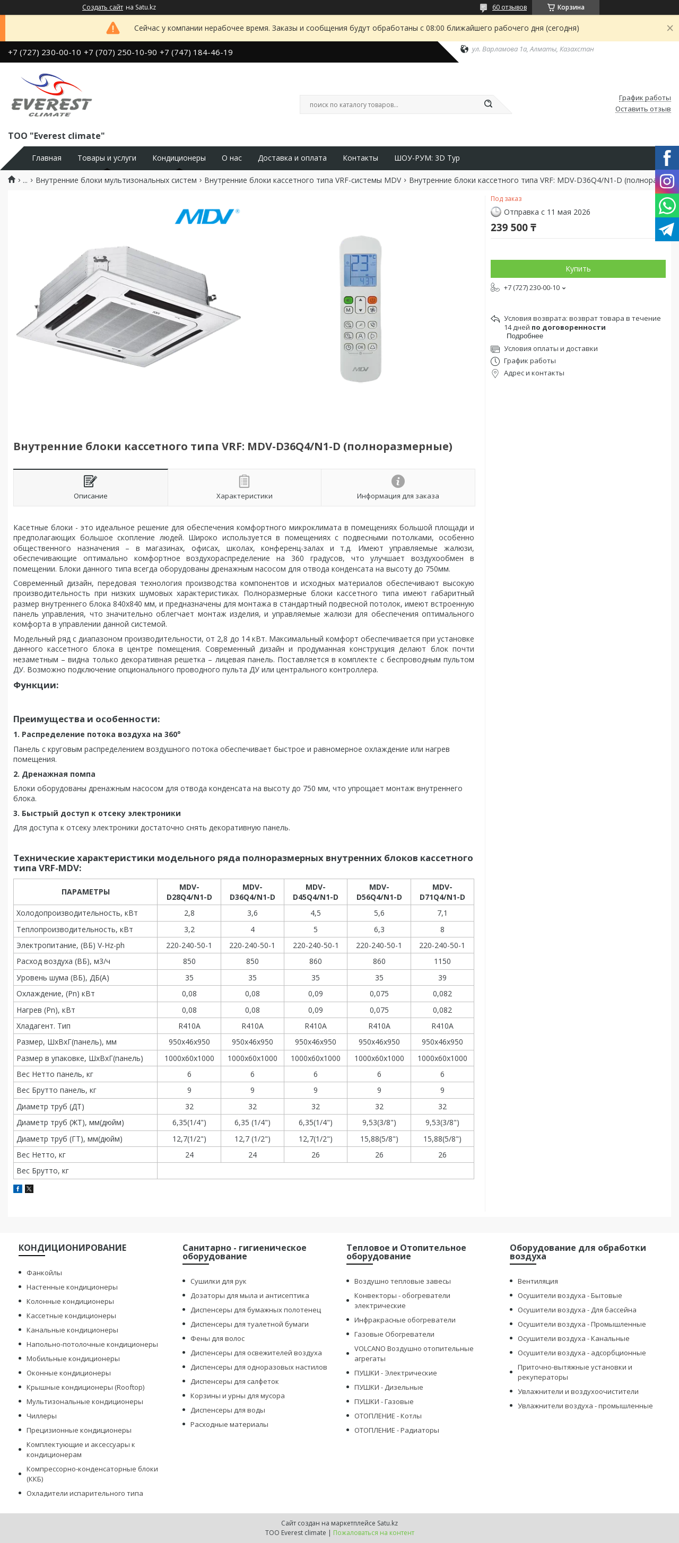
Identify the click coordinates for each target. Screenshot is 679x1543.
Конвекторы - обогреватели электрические (402, 1300)
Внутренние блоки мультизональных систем (116, 180)
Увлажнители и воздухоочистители (578, 1391)
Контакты (360, 158)
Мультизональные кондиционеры (85, 1401)
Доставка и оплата (292, 158)
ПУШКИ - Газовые (384, 1401)
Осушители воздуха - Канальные (574, 1338)
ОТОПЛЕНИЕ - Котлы (388, 1416)
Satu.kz (387, 1523)
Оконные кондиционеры (69, 1373)
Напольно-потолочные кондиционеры (92, 1344)
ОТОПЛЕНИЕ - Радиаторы (396, 1430)
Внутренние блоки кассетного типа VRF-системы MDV (302, 180)
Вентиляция (538, 1281)
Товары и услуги (106, 158)
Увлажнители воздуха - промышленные (585, 1405)
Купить (578, 269)
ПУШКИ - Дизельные (388, 1387)
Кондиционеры (179, 158)
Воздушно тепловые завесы (402, 1281)
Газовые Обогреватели (394, 1334)
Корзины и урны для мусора (237, 1395)
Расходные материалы (229, 1424)
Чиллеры (42, 1416)
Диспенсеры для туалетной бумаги (249, 1324)
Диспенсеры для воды (227, 1410)
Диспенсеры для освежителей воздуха (256, 1352)
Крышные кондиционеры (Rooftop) (85, 1387)
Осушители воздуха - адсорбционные (582, 1352)
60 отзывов (509, 7)
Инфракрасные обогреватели (405, 1320)
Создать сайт (102, 7)
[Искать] (488, 104)
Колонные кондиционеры (70, 1301)
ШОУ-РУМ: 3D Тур (427, 158)
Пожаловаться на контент (373, 1532)
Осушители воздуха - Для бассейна (577, 1309)
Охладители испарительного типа (85, 1493)
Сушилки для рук (218, 1281)
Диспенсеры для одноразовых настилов (258, 1367)
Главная (47, 158)
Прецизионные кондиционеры (79, 1430)
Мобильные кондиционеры (73, 1358)
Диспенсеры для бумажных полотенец (255, 1309)
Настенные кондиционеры (72, 1287)
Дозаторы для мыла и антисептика (249, 1295)
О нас (232, 158)
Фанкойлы (44, 1272)
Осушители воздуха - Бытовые (570, 1295)
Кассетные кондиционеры (71, 1315)
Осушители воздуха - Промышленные (582, 1324)
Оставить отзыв (643, 109)
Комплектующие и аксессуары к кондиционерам (81, 1449)
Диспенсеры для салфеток (234, 1381)
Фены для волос (217, 1338)
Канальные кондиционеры (72, 1330)
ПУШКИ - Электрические (395, 1373)
